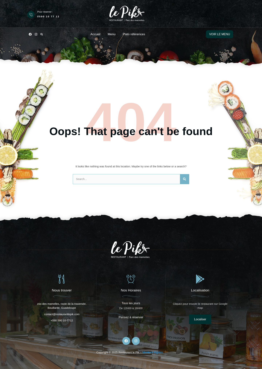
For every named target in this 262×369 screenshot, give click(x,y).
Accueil (95, 34)
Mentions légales (152, 352)
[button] (41, 34)
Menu (112, 34)
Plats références (134, 34)
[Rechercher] (184, 179)
